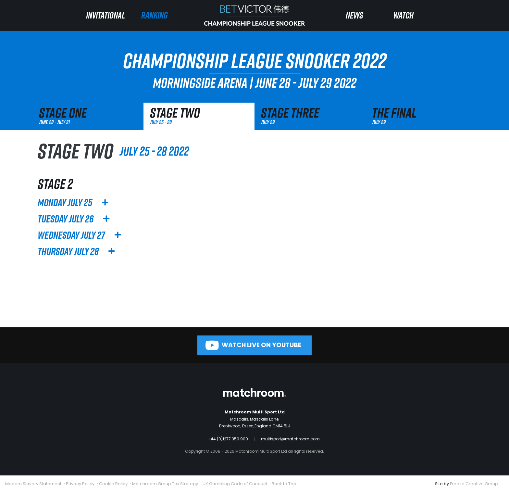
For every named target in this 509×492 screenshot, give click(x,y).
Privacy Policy (80, 484)
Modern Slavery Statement (33, 484)
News (354, 15)
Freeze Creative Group (474, 484)
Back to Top (284, 484)
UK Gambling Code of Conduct (235, 484)
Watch (403, 15)
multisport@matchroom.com (290, 439)
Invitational (105, 15)
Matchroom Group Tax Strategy (165, 484)
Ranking (154, 15)
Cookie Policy (113, 484)
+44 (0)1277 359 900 (228, 439)
